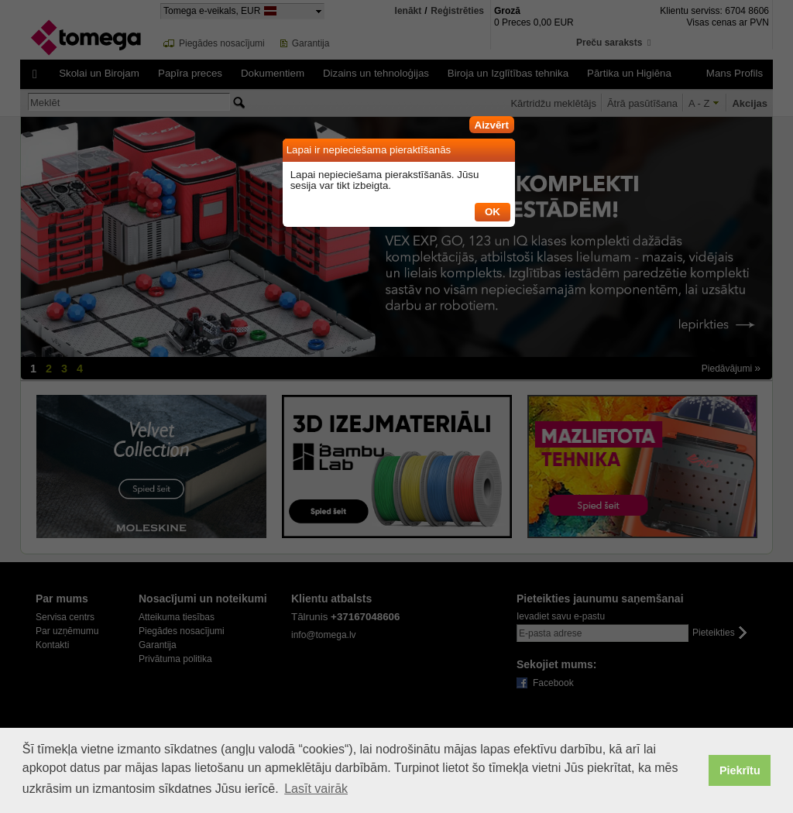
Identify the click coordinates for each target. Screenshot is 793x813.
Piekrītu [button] (739, 770)
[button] (492, 122)
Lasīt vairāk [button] (316, 788)
